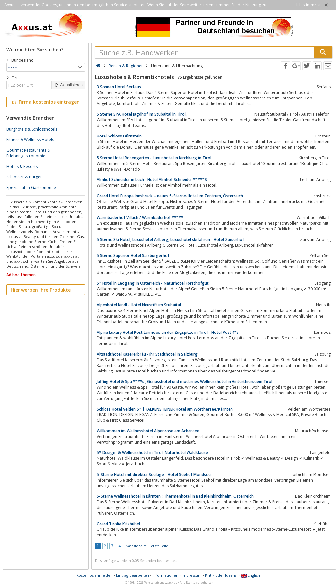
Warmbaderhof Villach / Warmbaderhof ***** (140, 217)
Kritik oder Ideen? (220, 575)
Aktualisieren (68, 85)
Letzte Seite (159, 546)
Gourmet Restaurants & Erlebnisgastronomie (28, 153)
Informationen (165, 575)
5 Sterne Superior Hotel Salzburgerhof (133, 255)
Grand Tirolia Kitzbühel (118, 524)
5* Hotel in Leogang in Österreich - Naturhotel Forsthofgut (153, 283)
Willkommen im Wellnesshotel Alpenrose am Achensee (148, 431)
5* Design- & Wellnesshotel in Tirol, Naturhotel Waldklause (152, 452)
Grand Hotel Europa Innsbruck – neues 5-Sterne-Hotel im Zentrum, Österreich (170, 196)
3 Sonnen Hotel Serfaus (119, 87)
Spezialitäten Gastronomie (31, 187)
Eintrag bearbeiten (132, 575)
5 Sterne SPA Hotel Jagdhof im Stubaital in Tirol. (142, 114)
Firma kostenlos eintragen (45, 102)
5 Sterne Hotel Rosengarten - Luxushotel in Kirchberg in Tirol (154, 158)
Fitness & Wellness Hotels (30, 139)
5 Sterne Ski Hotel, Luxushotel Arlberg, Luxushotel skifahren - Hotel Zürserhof (170, 239)
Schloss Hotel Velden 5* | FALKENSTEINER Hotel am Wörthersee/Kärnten (165, 409)
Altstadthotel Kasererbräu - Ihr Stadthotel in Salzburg (147, 354)
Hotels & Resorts (22, 166)
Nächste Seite (136, 546)
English (250, 575)
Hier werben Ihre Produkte (41, 290)
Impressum (192, 575)
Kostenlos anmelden (94, 575)
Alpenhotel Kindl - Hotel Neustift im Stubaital (139, 305)
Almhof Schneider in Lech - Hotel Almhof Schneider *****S (152, 179)
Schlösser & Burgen (24, 177)
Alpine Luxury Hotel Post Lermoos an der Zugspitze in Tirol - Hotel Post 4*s (168, 332)
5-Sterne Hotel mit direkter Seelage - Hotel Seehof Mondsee (154, 474)
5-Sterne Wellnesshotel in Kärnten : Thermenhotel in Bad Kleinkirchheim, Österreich (175, 496)
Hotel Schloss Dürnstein (119, 136)
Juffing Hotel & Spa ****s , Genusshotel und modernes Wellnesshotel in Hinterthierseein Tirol (184, 381)
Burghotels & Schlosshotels (31, 129)
